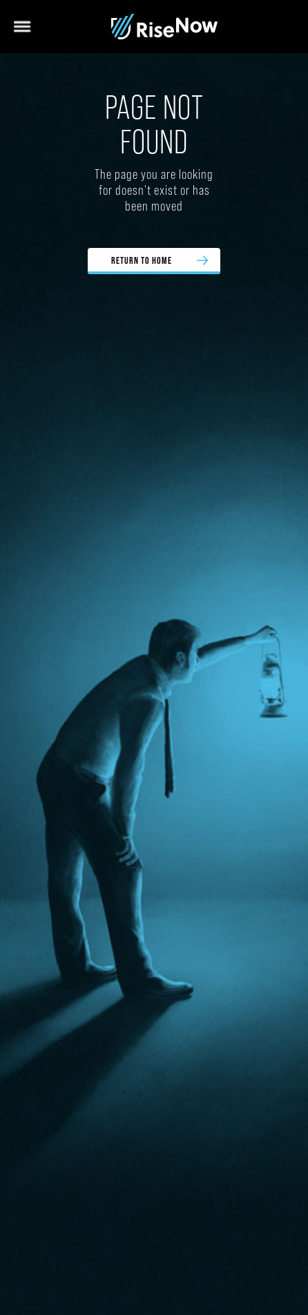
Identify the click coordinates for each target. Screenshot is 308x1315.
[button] (24, 26)
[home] (164, 26)
